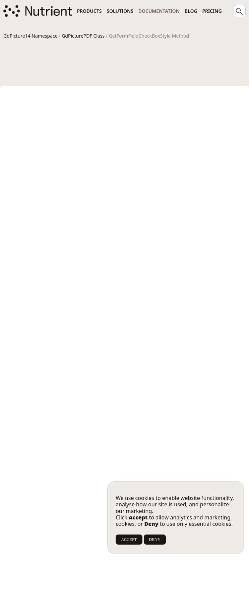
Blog (191, 11)
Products (89, 11)
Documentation (159, 11)
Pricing (212, 11)
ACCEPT (129, 539)
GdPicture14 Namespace (30, 36)
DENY (155, 539)
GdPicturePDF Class (83, 36)
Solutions (120, 11)
